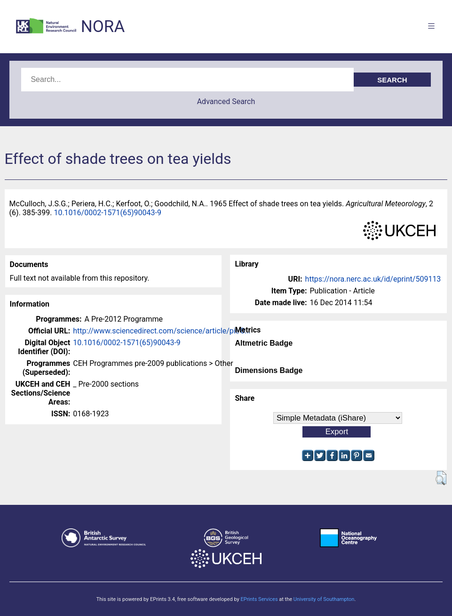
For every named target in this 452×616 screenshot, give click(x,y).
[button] (441, 478)
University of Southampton (324, 599)
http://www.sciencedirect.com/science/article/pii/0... (162, 330)
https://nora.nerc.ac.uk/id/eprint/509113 (373, 279)
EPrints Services (259, 599)
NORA (103, 26)
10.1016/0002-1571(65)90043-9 (107, 212)
